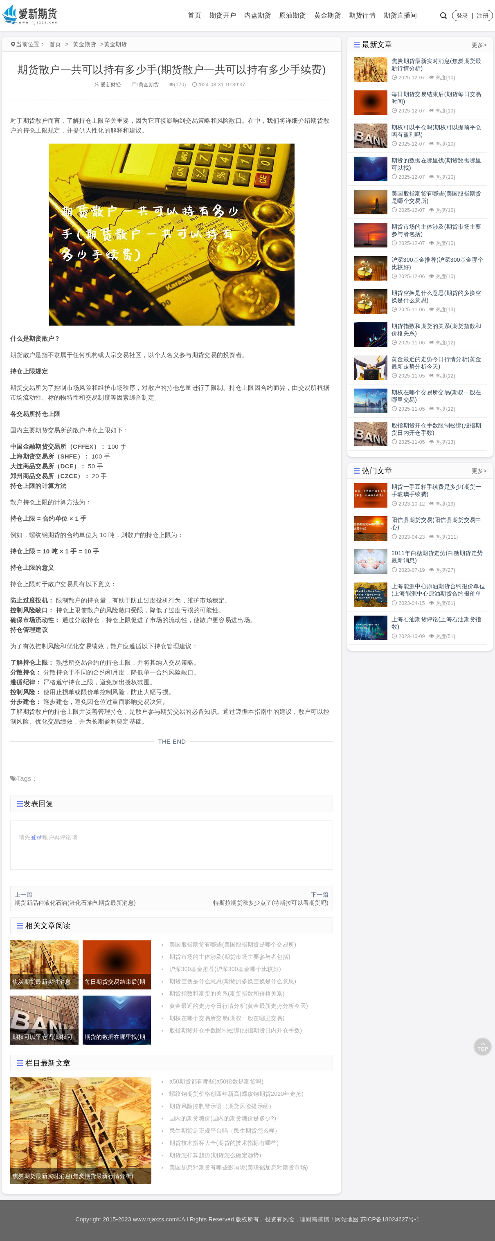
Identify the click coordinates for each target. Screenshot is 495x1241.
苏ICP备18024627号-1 (390, 1219)
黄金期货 (327, 15)
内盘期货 (257, 15)
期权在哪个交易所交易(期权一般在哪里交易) (227, 1018)
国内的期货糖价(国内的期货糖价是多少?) (222, 1118)
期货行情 (362, 15)
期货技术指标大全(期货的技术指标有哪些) (224, 1143)
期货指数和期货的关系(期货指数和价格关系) (227, 993)
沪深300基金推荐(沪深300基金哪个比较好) (225, 969)
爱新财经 (107, 85)
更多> (479, 45)
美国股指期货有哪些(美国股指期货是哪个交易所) (232, 944)
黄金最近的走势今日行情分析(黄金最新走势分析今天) (238, 1006)
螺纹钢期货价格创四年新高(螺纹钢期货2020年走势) (236, 1093)
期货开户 (222, 15)
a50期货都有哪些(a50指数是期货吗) (216, 1081)
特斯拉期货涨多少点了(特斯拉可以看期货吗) (270, 902)
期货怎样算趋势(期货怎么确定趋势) (215, 1155)
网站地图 (346, 1219)
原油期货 (292, 15)
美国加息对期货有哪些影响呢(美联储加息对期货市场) (238, 1167)
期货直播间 (400, 15)
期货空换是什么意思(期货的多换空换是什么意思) (232, 981)
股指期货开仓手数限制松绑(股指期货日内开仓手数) (235, 1030)
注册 (482, 15)
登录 (462, 15)
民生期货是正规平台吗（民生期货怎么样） (225, 1130)
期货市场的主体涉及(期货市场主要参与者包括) (229, 956)
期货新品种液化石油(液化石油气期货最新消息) (75, 902)
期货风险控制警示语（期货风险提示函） (221, 1106)
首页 (194, 15)
